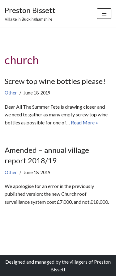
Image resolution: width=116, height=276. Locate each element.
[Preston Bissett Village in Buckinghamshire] (30, 13)
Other (11, 92)
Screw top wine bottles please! (55, 81)
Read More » (84, 122)
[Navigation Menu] (104, 13)
